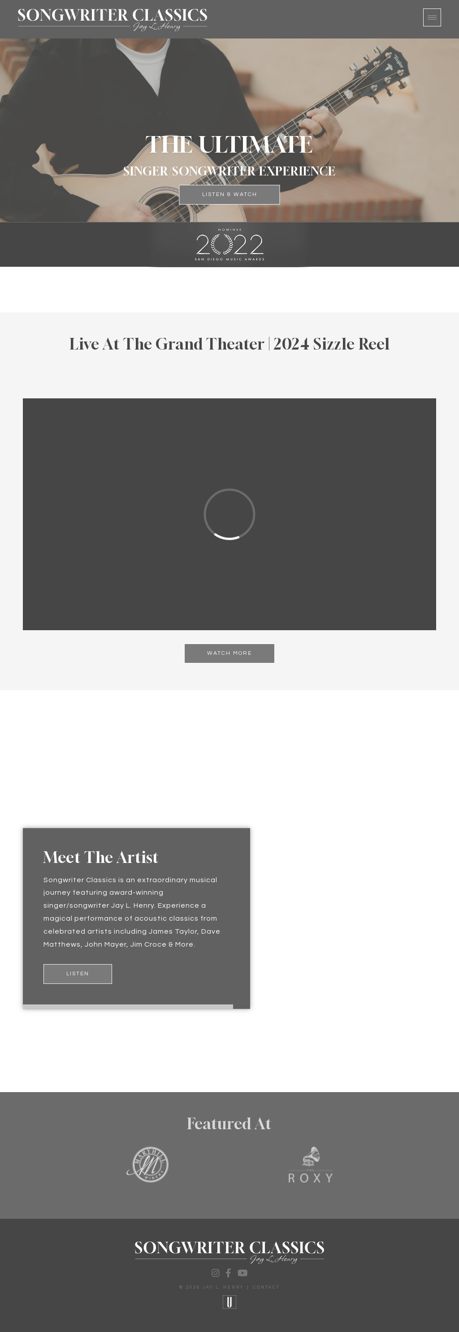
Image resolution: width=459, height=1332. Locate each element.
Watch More (229, 653)
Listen (77, 974)
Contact (266, 1287)
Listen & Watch (229, 194)
